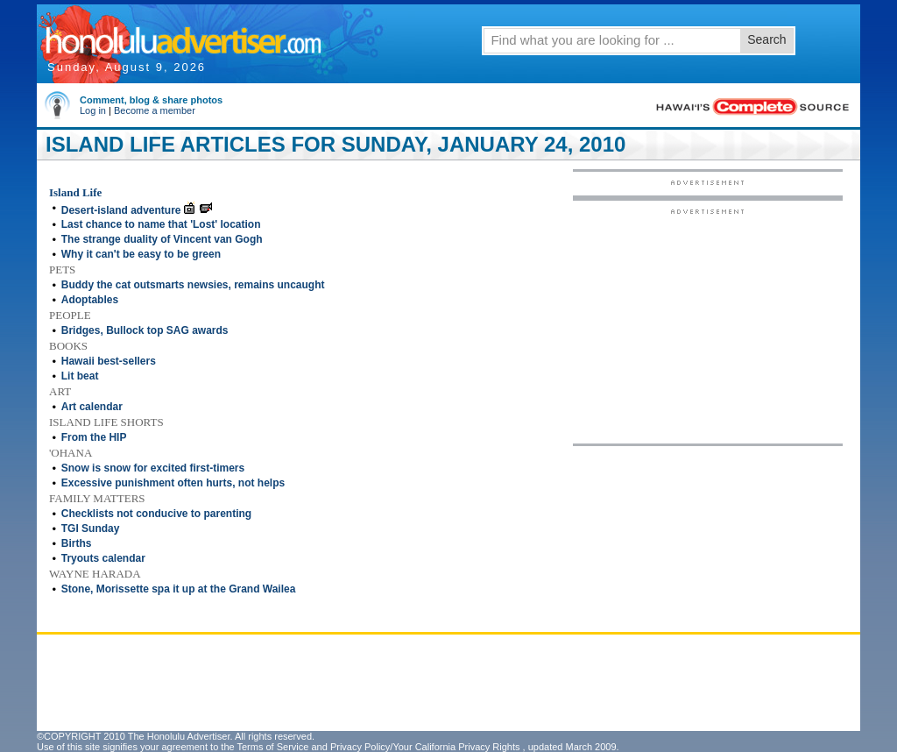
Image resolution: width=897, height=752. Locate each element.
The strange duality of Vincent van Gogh (162, 239)
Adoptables (89, 300)
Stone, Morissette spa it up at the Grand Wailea (178, 589)
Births (76, 543)
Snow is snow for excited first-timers (152, 468)
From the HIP (94, 437)
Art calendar (92, 407)
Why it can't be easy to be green (141, 254)
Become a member (154, 110)
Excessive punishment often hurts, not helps (173, 483)
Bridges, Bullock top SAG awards (145, 330)
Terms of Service (272, 746)
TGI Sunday (90, 528)
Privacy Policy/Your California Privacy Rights (425, 746)
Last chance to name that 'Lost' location (161, 224)
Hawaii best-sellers (108, 361)
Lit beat (80, 376)
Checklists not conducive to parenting (156, 513)
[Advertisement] (707, 325)
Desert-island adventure (121, 210)
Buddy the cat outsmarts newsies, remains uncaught (193, 285)
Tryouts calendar (103, 558)
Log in (93, 110)
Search (766, 39)
